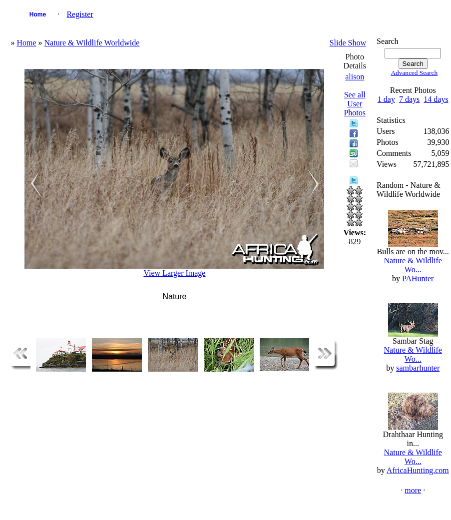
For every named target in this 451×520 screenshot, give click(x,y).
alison (354, 76)
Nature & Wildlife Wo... (413, 265)
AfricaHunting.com (418, 470)
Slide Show (348, 42)
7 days (409, 99)
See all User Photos (355, 103)
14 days (436, 99)
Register (79, 14)
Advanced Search (414, 72)
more (413, 490)
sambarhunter (418, 368)
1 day (386, 99)
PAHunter (418, 278)
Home (37, 14)
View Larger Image (174, 273)
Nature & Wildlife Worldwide (92, 42)
